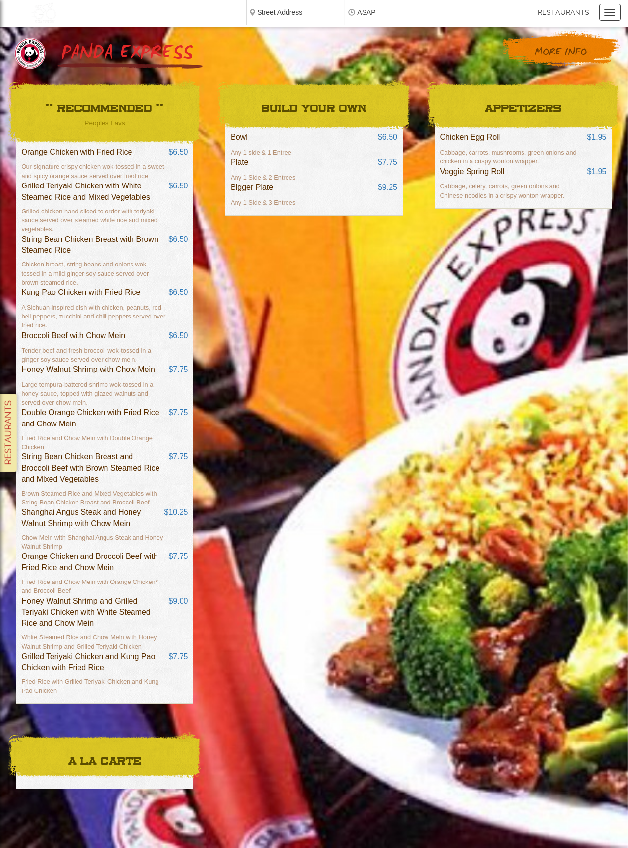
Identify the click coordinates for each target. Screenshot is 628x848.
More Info (561, 52)
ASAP (366, 12)
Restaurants (563, 12)
